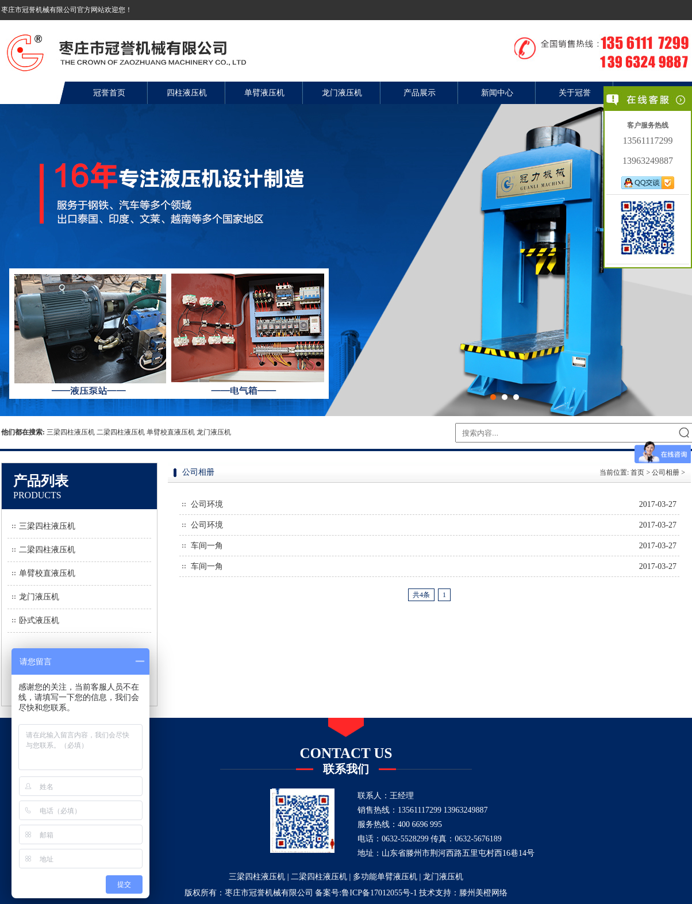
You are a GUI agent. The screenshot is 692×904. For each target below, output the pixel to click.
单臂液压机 (264, 93)
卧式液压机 (39, 620)
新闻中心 (497, 93)
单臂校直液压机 (171, 432)
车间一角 (207, 545)
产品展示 (419, 93)
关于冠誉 (575, 93)
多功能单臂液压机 (385, 876)
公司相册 (665, 472)
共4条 (421, 595)
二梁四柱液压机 (121, 432)
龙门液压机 (342, 93)
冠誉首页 (109, 93)
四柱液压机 (187, 93)
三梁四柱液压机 (71, 432)
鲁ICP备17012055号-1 (379, 892)
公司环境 (207, 504)
